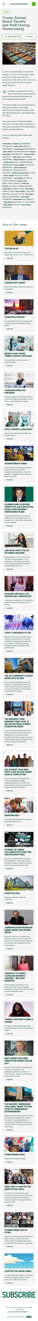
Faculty (6, 12)
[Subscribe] (19, 1295)
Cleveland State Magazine (19, 4)
